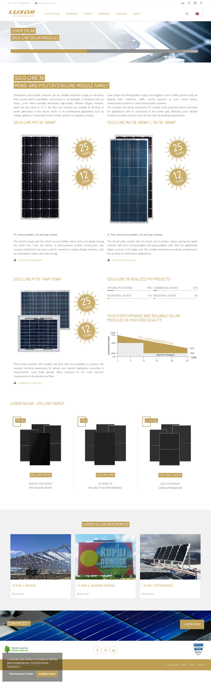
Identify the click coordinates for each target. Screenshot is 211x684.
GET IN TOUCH (193, 624)
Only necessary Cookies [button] (21, 674)
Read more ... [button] (14, 666)
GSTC (192, 664)
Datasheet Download (30, 383)
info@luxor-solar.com (46, 3)
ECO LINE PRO (105, 475)
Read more (18, 593)
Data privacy (173, 664)
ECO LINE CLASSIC (170, 475)
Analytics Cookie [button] (47, 674)
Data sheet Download (30, 260)
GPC (184, 664)
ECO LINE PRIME (41, 475)
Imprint (200, 664)
